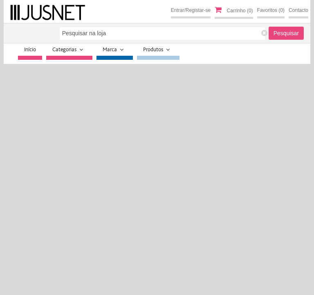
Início (30, 49)
